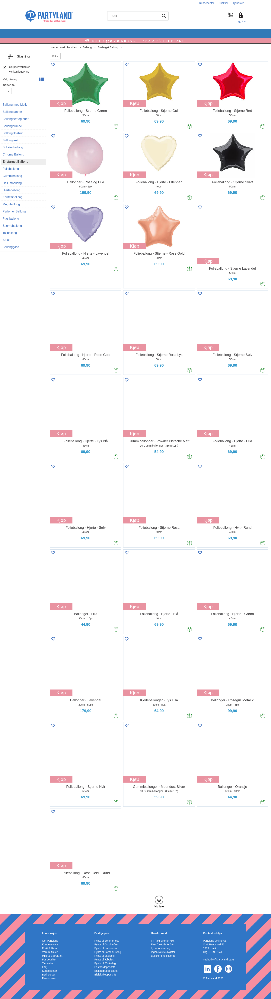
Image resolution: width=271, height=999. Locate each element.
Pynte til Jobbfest (104, 959)
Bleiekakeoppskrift (105, 974)
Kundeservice (50, 944)
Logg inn (240, 21)
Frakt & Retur (50, 948)
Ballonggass (11, 247)
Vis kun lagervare (18, 71)
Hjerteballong (11, 190)
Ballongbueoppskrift (106, 970)
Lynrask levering (160, 948)
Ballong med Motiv (15, 104)
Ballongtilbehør (13, 133)
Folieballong (11, 168)
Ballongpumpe (12, 126)
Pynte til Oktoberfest (106, 944)
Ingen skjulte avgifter (163, 951)
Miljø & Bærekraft (52, 955)
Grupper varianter (19, 66)
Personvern (49, 978)
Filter (55, 56)
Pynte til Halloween (105, 948)
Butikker (223, 3)
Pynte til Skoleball (104, 955)
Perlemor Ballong (14, 211)
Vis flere (159, 906)
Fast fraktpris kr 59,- (162, 944)
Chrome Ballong (13, 154)
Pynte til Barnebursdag (107, 951)
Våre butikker (49, 951)
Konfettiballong (13, 197)
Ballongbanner (12, 111)
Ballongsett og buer (16, 119)
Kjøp (61, 103)
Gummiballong (12, 175)
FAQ (44, 967)
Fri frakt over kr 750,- (163, 940)
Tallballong (10, 232)
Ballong (87, 47)
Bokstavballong (13, 147)
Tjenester (238, 3)
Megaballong (11, 204)
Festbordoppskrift (104, 967)
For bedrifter (49, 959)
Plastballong (11, 218)
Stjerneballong (12, 225)
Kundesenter (206, 3)
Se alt (6, 239)
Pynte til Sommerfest (106, 940)
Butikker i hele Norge (163, 955)
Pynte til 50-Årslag (105, 963)
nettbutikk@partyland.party (218, 959)
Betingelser (48, 974)
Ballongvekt (10, 140)
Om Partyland (50, 940)
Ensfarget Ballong (108, 47)
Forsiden (72, 47)
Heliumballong (12, 183)
